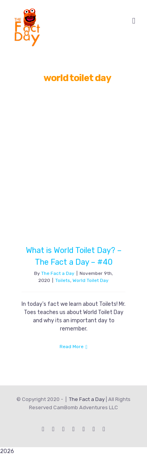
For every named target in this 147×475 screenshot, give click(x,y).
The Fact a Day (57, 273)
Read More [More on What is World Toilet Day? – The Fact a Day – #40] (71, 346)
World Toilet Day (91, 280)
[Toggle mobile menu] (133, 21)
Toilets (62, 280)
